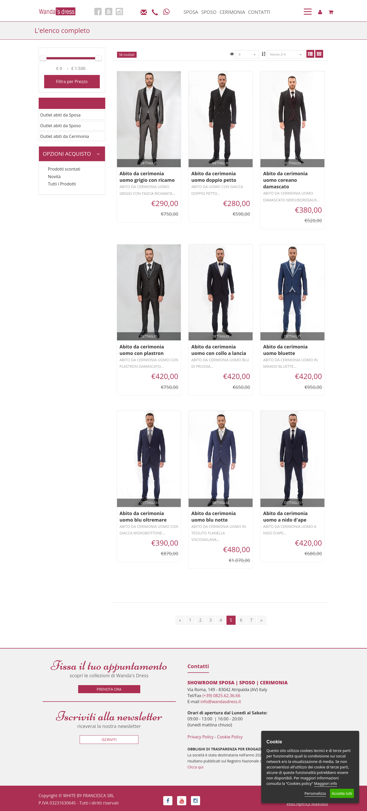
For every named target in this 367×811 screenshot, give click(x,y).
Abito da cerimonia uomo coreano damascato (285, 180)
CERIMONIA (232, 12)
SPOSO (209, 12)
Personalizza (315, 793)
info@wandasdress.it (220, 701)
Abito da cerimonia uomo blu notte (213, 516)
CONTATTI (259, 12)
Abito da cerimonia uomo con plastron (142, 349)
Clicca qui (195, 767)
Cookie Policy (230, 737)
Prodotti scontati (64, 169)
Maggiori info (325, 783)
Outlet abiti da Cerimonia (64, 136)
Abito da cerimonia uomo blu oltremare (143, 516)
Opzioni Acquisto (71, 153)
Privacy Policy (201, 737)
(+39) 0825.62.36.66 (221, 695)
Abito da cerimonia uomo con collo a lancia (218, 349)
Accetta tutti (342, 793)
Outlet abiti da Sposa (60, 115)
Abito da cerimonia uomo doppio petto (213, 176)
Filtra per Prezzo (72, 81)
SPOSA (191, 12)
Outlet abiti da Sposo (60, 126)
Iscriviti (109, 739)
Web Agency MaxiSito (307, 803)
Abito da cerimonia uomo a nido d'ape (285, 516)
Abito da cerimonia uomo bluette (285, 349)
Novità (54, 176)
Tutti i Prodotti (62, 184)
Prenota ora (109, 689)
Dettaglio (149, 163)
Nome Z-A (286, 54)
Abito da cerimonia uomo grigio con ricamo (147, 176)
